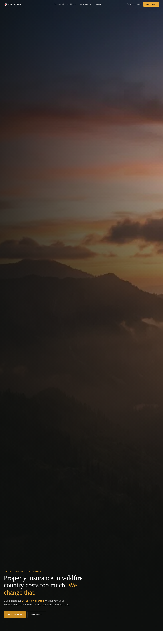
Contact (98, 4)
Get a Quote (151, 4)
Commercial (59, 4)
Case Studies (85, 4)
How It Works (36, 614)
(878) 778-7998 (134, 4)
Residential (72, 4)
